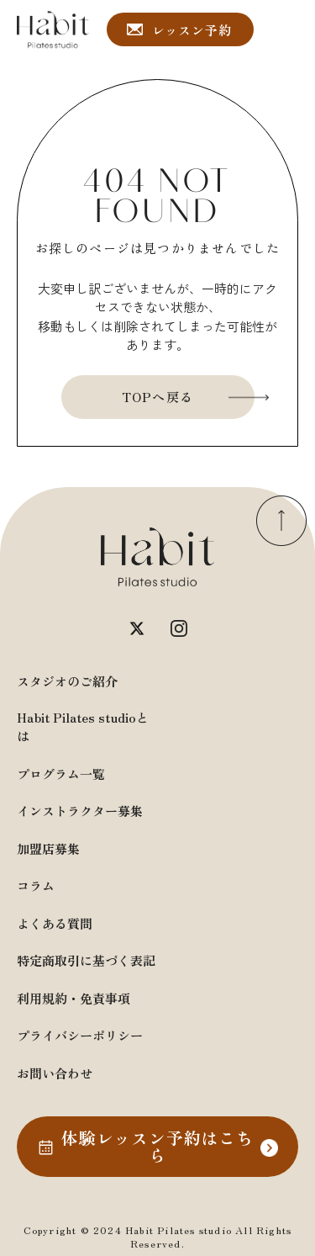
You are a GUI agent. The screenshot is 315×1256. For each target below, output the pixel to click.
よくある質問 (54, 923)
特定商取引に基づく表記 (86, 960)
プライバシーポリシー (80, 1035)
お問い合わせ (54, 1073)
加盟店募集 (48, 848)
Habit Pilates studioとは (83, 726)
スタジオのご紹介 (67, 681)
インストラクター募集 (80, 810)
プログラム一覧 (61, 773)
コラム (36, 885)
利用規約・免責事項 (73, 998)
